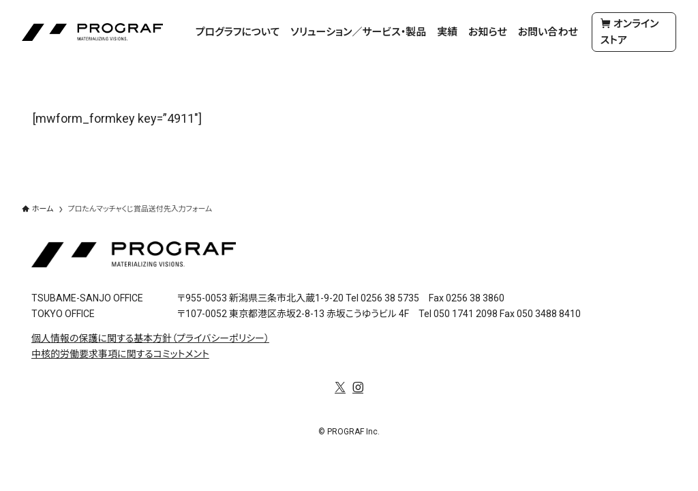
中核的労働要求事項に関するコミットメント (120, 353)
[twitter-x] (340, 387)
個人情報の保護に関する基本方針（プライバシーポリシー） (150, 338)
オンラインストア (630, 32)
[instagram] (358, 387)
